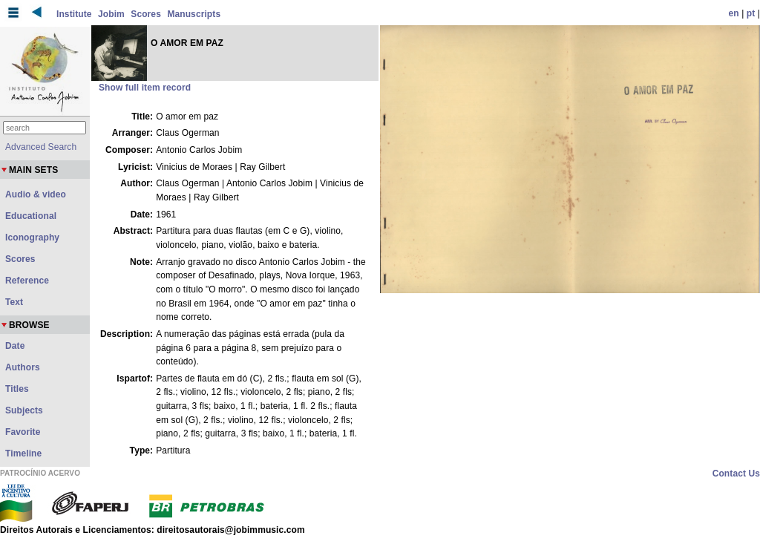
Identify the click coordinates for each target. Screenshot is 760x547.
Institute (74, 14)
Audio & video (35, 194)
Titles (17, 389)
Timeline (23, 453)
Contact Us (736, 473)
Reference (27, 280)
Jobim (111, 14)
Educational (30, 216)
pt (751, 13)
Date (14, 346)
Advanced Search (40, 147)
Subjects (24, 410)
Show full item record (145, 87)
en (734, 13)
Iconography (32, 237)
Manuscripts (193, 14)
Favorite (22, 432)
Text (14, 302)
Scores (146, 14)
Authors (22, 367)
